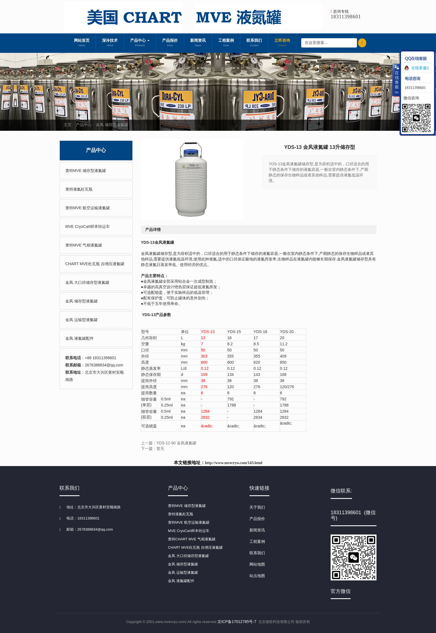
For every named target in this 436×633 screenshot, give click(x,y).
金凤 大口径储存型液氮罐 (87, 282)
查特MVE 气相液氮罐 (83, 245)
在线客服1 (420, 68)
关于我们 (257, 507)
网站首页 (82, 43)
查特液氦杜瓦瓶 (79, 189)
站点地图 (257, 575)
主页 (67, 124)
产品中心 (140, 43)
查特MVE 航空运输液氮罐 (87, 208)
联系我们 (254, 43)
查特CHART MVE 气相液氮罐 (191, 539)
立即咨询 (282, 43)
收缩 (396, 79)
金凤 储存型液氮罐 (112, 124)
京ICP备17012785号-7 (236, 621)
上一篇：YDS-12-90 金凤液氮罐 (168, 443)
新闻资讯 (198, 43)
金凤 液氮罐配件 (79, 338)
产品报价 (170, 43)
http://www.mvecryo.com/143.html (233, 463)
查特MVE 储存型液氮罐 (85, 170)
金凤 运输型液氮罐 (81, 319)
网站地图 (257, 564)
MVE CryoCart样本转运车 (87, 226)
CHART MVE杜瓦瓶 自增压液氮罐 (94, 264)
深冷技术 (110, 43)
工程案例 (226, 43)
